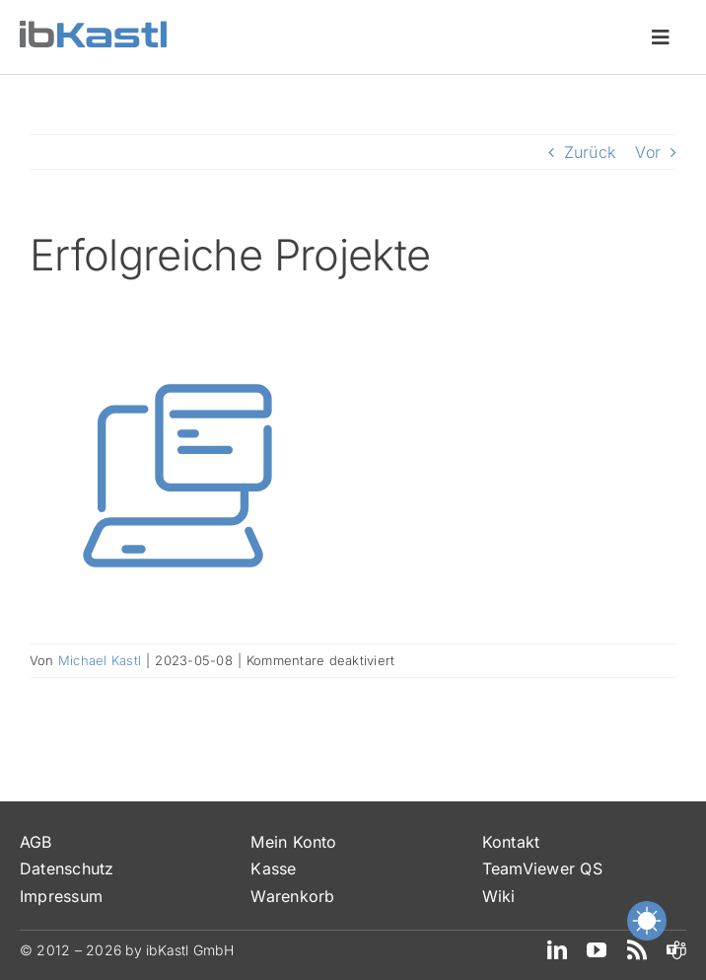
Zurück (589, 152)
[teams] (676, 950)
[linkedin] (557, 950)
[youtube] (596, 950)
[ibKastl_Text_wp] (93, 28)
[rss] (637, 950)
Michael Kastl (99, 660)
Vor (648, 152)
